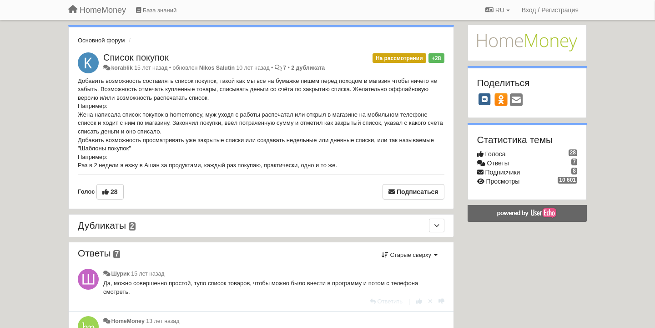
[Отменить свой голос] (430, 301)
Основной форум (101, 40)
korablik (121, 68)
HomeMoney (127, 321)
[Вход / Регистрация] (550, 10)
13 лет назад (162, 321)
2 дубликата (308, 68)
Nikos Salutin (217, 68)
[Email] (516, 100)
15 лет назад (147, 274)
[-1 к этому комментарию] (441, 301)
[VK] (485, 99)
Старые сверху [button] (410, 254)
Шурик (120, 274)
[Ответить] (386, 301)
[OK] (501, 99)
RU (497, 10)
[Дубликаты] (436, 225)
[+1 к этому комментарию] (419, 301)
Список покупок (136, 57)
